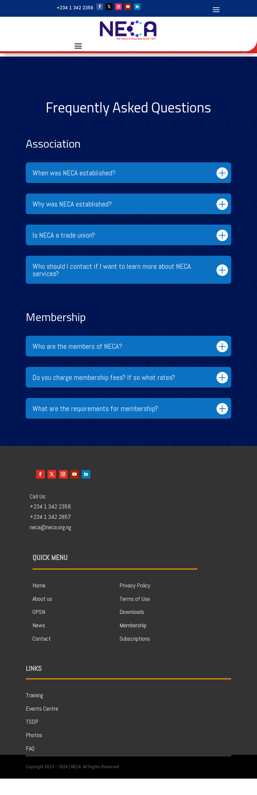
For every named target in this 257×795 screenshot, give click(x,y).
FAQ (30, 765)
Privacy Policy (134, 602)
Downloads (131, 628)
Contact (41, 655)
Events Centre (42, 725)
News (38, 641)
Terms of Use (134, 615)
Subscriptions (134, 655)
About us (42, 615)
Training (34, 711)
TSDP (32, 738)
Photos (34, 751)
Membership (133, 641)
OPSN (38, 628)
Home (39, 602)
